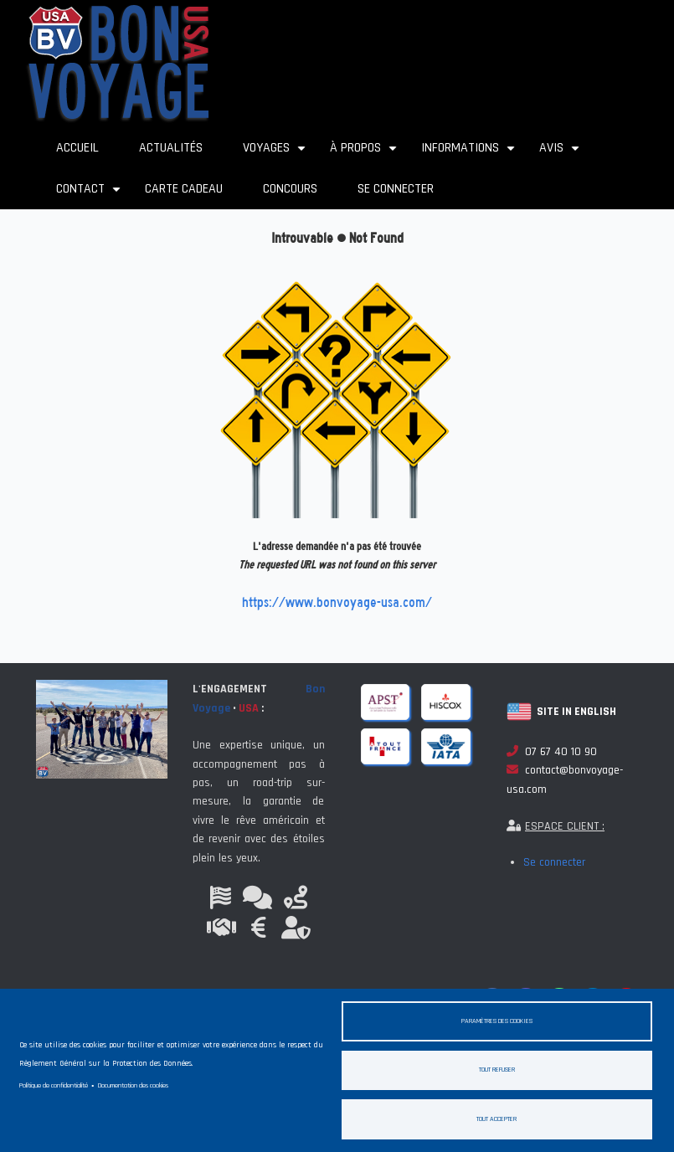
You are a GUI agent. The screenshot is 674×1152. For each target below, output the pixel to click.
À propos (365, 153)
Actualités (171, 148)
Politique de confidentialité (53, 1084)
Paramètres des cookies (497, 1020)
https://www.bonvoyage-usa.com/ (337, 602)
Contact (90, 194)
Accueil (77, 148)
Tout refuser (497, 1069)
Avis (561, 153)
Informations (470, 153)
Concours (290, 189)
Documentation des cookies (133, 1084)
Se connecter (396, 189)
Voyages (276, 153)
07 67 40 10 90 (552, 751)
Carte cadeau (184, 189)
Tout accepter (496, 1118)
